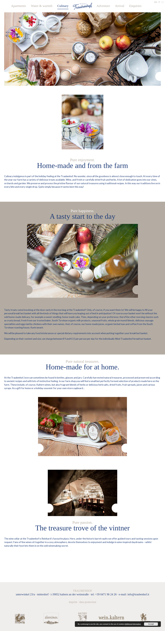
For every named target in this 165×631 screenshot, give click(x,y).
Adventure (103, 6)
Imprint (73, 602)
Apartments (18, 6)
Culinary (63, 6)
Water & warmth (41, 6)
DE (155, 2)
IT (159, 2)
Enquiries (135, 6)
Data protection (87, 602)
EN (162, 2)
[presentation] (5, 76)
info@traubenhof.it (138, 594)
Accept (151, 624)
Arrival (119, 6)
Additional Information (133, 624)
